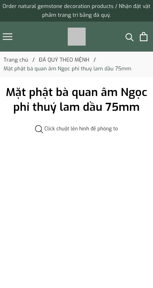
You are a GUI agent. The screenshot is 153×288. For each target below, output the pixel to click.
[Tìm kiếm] (130, 36)
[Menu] (7, 36)
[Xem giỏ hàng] (143, 36)
